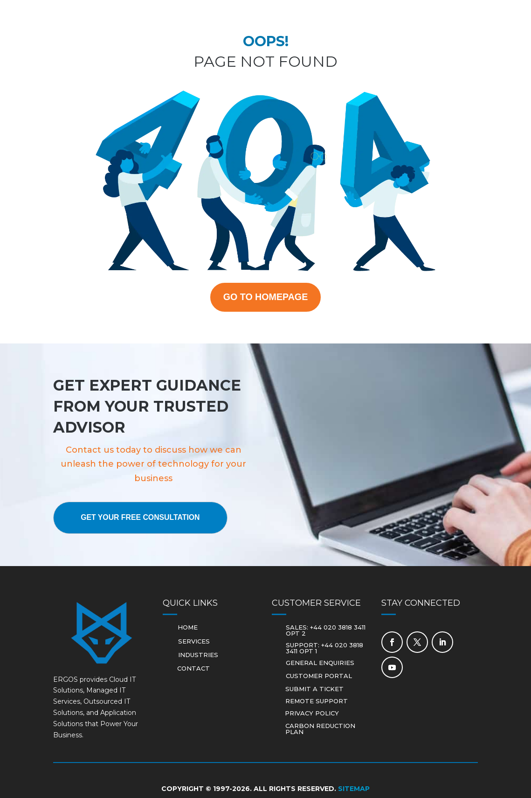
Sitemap (354, 789)
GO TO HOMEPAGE (265, 297)
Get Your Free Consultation (142, 518)
